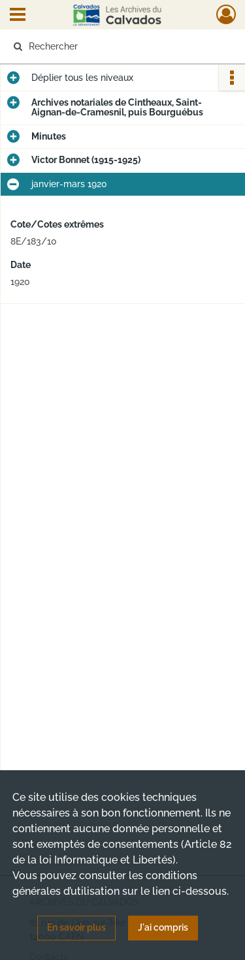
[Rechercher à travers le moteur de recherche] (121, 46)
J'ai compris (163, 927)
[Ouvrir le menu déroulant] (17, 15)
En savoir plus (76, 927)
